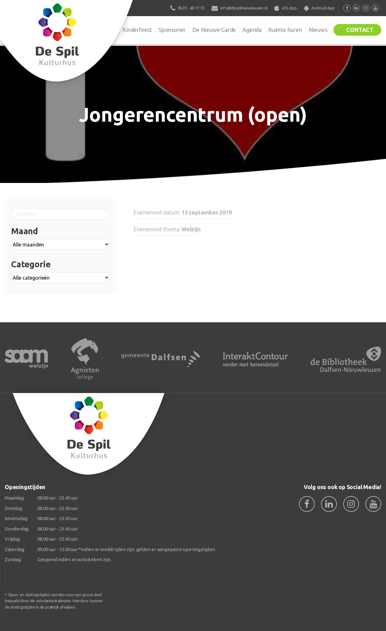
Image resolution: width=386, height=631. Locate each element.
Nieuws (318, 30)
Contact (359, 30)
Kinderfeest (137, 30)
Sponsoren (172, 30)
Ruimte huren (285, 30)
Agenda (252, 30)
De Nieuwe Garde (214, 30)
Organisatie (101, 30)
